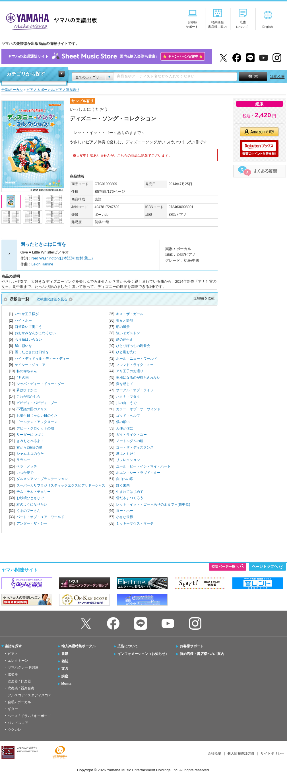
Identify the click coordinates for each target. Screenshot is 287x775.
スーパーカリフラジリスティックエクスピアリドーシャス (60, 485)
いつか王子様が (27, 314)
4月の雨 (22, 378)
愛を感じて (124, 384)
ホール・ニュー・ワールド (136, 359)
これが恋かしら (28, 397)
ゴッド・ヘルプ (128, 416)
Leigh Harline (42, 264)
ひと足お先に (126, 352)
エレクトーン (18, 661)
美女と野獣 (124, 320)
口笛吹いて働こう (28, 327)
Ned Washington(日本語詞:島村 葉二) (62, 258)
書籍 (64, 654)
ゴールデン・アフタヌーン (36, 422)
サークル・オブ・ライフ (135, 390)
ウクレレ (14, 730)
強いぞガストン (128, 333)
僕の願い (123, 422)
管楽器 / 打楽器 (19, 681)
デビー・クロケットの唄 (35, 428)
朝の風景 (123, 327)
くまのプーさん (28, 511)
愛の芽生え (124, 340)
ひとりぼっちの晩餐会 (133, 346)
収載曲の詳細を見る (52, 299)
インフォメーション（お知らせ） (143, 654)
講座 (64, 676)
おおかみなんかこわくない (35, 333)
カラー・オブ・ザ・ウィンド (138, 409)
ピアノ (13, 654)
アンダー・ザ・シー (31, 523)
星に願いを (23, 346)
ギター (13, 709)
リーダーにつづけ (30, 435)
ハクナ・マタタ (128, 397)
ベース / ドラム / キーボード (29, 716)
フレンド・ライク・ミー (135, 365)
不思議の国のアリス (31, 409)
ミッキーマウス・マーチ (135, 523)
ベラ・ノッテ (26, 466)
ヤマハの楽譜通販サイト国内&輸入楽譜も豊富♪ (106, 56)
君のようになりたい (31, 504)
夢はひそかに (26, 390)
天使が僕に (124, 428)
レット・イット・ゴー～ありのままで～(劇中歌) (153, 504)
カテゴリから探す (26, 74)
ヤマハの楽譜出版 (49, 21)
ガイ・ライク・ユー (131, 435)
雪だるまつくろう (129, 498)
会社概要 (214, 753)
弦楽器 (13, 674)
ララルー (23, 460)
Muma (66, 684)
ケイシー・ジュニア (30, 365)
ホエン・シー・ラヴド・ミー (138, 473)
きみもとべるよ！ (30, 441)
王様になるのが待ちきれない (138, 378)
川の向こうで (126, 403)
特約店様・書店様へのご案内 (202, 654)
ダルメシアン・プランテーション (42, 479)
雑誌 (64, 661)
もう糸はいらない (28, 340)
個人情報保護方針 (241, 753)
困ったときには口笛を (32, 352)
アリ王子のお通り (129, 371)
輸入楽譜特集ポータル (78, 646)
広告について (127, 646)
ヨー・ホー (124, 511)
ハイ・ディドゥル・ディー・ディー (42, 359)
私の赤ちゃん (26, 371)
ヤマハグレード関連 (23, 667)
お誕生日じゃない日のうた (36, 416)
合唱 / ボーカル (19, 702)
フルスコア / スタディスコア (29, 695)
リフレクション (128, 460)
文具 (64, 669)
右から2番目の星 (29, 447)
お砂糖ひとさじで (30, 498)
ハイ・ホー (23, 320)
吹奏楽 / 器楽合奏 (21, 688)
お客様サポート (192, 646)
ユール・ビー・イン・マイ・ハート (143, 466)
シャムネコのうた (30, 454)
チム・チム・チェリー (33, 492)
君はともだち (126, 454)
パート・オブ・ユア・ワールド (40, 517)
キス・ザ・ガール (129, 314)
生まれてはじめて (129, 492)
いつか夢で (25, 473)
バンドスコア (18, 723)
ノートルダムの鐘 (129, 441)
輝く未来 (123, 485)
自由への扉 (124, 479)
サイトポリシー (272, 753)
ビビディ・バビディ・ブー (36, 403)
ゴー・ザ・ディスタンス (135, 447)
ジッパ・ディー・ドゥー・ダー (40, 384)
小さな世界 (124, 517)
